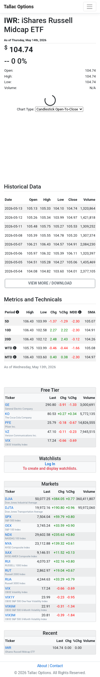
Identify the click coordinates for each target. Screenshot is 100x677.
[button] (50, 283)
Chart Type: (25, 109)
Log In (50, 464)
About (42, 666)
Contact (56, 666)
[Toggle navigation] (89, 6)
